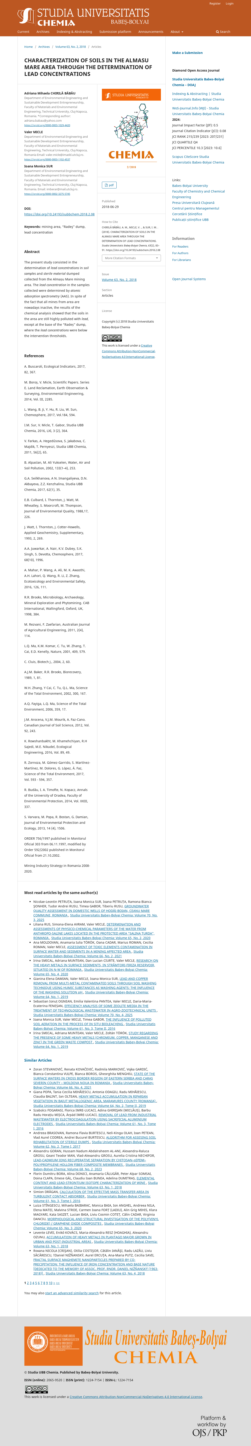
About (176, 31)
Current (23, 31)
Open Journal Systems (189, 279)
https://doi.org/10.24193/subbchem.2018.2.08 (59, 214)
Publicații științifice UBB (190, 219)
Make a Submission (187, 53)
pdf (110, 185)
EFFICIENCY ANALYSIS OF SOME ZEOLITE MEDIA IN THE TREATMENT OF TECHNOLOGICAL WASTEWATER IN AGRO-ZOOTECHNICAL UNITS (95, 1008)
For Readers (180, 246)
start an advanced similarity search (72, 1293)
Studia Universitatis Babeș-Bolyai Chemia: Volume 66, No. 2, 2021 (88, 953)
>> (58, 1283)
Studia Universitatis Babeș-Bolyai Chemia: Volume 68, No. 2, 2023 (94, 1166)
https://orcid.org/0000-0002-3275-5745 (47, 193)
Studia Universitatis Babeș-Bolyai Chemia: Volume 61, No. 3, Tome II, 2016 (94, 1026)
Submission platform (115, 31)
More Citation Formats (120, 258)
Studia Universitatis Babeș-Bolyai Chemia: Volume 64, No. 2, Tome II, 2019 (89, 1106)
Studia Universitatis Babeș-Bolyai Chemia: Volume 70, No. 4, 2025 (83, 1015)
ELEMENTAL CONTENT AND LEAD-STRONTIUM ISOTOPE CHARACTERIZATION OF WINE (94, 1180)
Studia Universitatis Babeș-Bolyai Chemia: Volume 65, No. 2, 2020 (100, 938)
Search (223, 31)
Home (28, 47)
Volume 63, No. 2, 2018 (70, 47)
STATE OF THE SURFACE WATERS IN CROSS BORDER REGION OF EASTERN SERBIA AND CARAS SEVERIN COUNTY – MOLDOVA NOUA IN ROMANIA (94, 1078)
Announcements (150, 31)
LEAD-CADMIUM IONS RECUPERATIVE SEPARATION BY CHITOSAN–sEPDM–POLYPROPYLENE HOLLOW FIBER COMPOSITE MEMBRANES (89, 1162)
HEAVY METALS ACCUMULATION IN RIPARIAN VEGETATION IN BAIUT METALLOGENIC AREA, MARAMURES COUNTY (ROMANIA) (94, 1098)
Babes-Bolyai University (190, 185)
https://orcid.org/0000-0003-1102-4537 (47, 159)
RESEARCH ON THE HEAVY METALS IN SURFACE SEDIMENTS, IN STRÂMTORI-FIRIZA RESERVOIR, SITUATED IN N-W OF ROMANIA (95, 965)
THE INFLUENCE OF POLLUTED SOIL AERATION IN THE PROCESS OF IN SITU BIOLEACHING (92, 1021)
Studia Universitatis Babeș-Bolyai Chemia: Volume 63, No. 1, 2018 (95, 1185)
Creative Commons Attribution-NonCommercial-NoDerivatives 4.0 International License (128, 351)
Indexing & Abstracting (74, 31)
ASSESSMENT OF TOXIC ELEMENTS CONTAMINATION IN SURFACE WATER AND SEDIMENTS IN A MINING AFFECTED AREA (93, 949)
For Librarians (181, 260)
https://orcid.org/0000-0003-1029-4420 (47, 125)
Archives (43, 31)
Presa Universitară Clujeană (193, 202)
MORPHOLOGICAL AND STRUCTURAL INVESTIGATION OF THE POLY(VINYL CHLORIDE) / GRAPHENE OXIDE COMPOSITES (96, 1221)
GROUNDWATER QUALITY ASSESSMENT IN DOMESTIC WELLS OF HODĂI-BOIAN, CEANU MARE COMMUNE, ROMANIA (91, 910)
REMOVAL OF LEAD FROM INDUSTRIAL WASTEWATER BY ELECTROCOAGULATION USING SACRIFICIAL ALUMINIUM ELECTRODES (94, 1119)
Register (215, 3)
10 (50, 1283)
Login (230, 3)
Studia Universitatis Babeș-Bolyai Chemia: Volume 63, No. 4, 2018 (95, 1273)
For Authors (180, 253)
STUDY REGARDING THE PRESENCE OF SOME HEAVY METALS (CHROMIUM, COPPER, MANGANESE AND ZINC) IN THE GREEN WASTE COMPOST (95, 1037)
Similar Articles (38, 1060)
